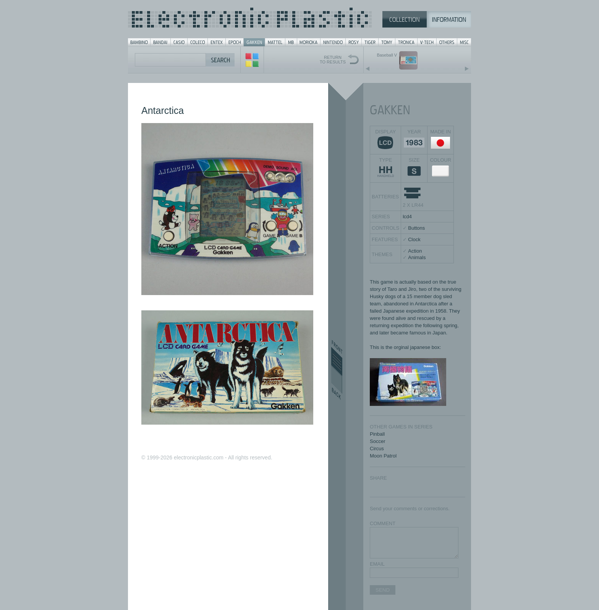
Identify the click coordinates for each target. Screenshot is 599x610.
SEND (383, 590)
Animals (417, 257)
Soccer (377, 441)
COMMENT (382, 523)
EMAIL (377, 564)
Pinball (377, 434)
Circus (377, 448)
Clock (414, 239)
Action (415, 251)
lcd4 (407, 216)
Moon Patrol (383, 456)
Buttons (416, 228)
